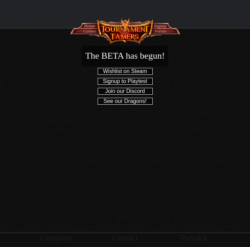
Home (89, 25)
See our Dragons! (125, 101)
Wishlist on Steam (125, 71)
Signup (160, 25)
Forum (161, 31)
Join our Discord (125, 91)
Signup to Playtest (125, 81)
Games (90, 31)
